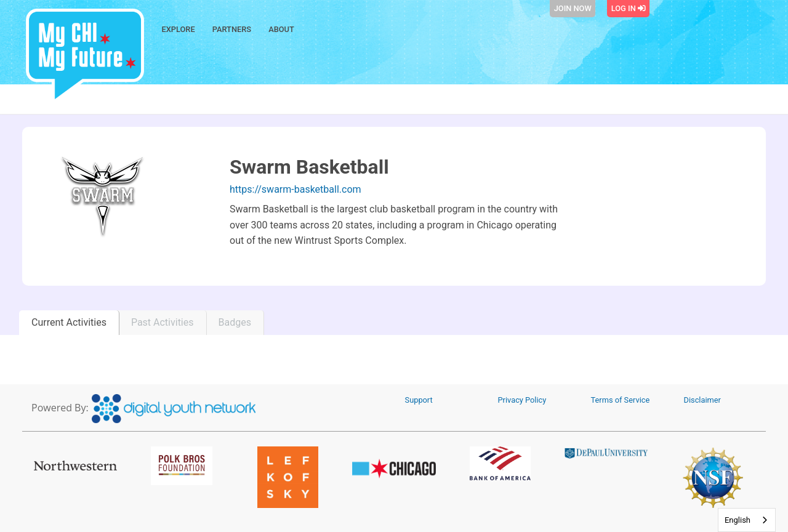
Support (419, 400)
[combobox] (747, 520)
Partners (231, 29)
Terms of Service (620, 400)
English (737, 520)
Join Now (573, 8)
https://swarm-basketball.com (295, 189)
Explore (178, 29)
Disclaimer (702, 400)
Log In (628, 8)
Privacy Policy (522, 400)
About (281, 29)
